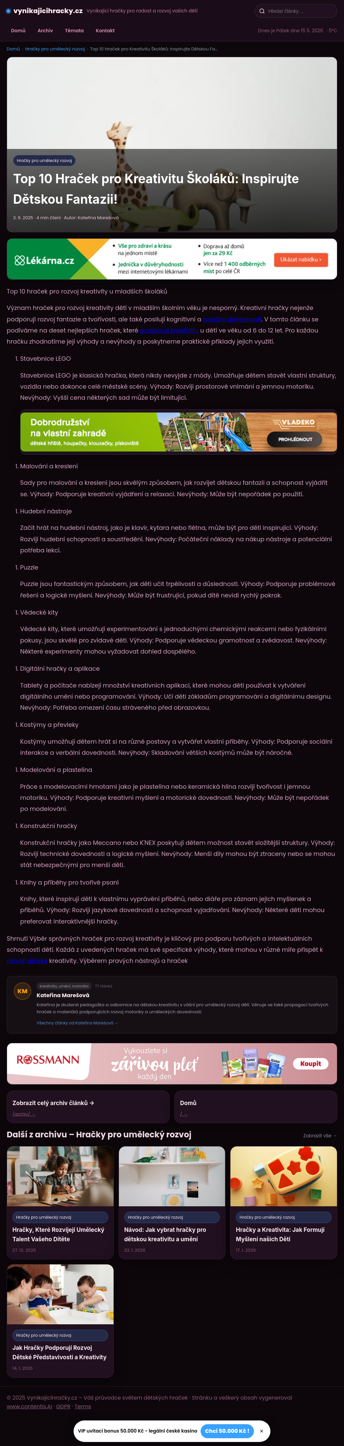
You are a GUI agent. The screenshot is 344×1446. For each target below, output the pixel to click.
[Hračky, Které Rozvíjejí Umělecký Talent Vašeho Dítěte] (60, 1202)
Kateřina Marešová (63, 995)
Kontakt (105, 30)
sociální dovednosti (232, 319)
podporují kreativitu (169, 330)
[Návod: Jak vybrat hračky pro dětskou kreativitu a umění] (172, 1202)
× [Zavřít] (262, 1431)
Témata (74, 30)
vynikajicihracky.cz (48, 10)
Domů (18, 30)
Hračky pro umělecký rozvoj (55, 49)
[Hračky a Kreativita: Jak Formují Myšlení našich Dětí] (283, 1202)
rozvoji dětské (27, 960)
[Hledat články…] (300, 11)
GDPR (63, 1406)
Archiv (45, 30)
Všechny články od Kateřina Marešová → (77, 1023)
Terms (83, 1406)
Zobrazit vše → (320, 1135)
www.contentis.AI (29, 1406)
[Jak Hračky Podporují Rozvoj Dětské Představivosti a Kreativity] (60, 1320)
